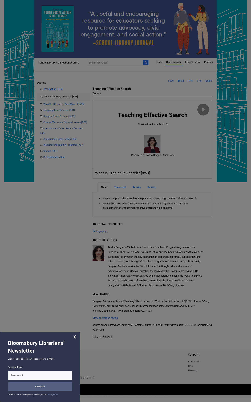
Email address (15, 367)
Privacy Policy (53, 395)
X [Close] (74, 337)
